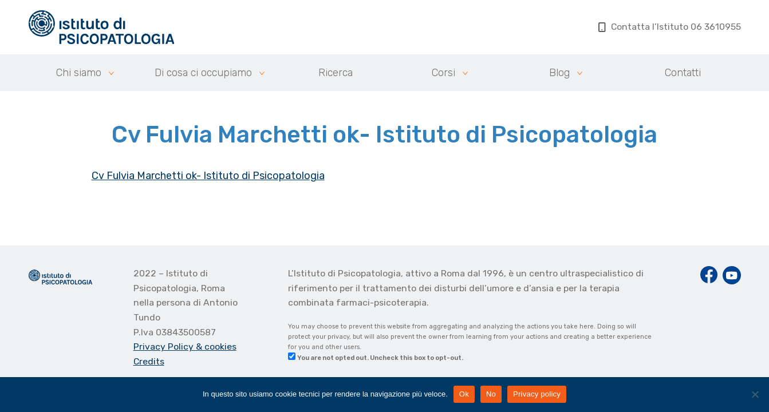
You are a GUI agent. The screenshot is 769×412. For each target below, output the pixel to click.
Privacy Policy (164, 346)
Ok (464, 394)
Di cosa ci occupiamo (203, 72)
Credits (148, 361)
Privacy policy (537, 394)
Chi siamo (78, 72)
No (491, 394)
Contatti (683, 72)
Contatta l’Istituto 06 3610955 (669, 26)
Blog (559, 72)
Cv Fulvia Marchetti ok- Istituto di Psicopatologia (208, 175)
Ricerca (335, 72)
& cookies (216, 346)
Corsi (443, 72)
